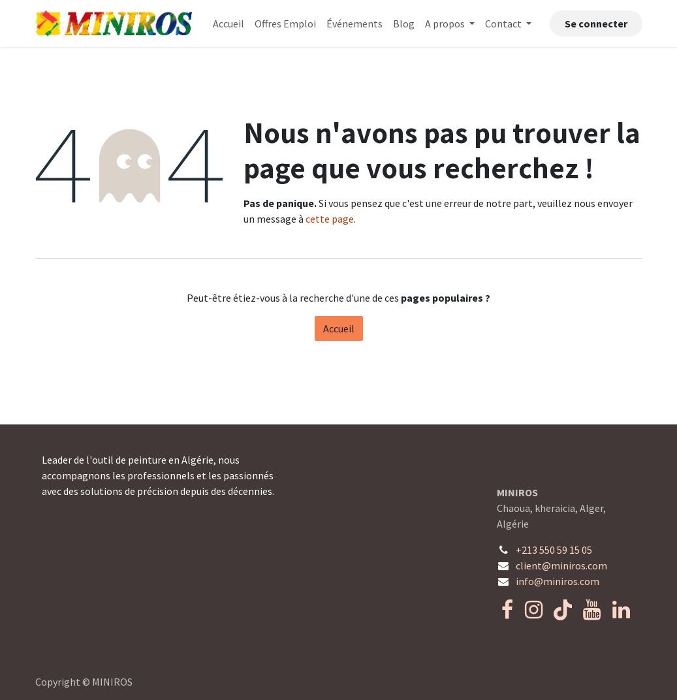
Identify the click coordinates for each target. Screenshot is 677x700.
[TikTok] (563, 610)
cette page (330, 218)
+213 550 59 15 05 (554, 549)
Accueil (338, 328)
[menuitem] (228, 23)
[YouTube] (591, 610)
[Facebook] (507, 610)
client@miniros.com (561, 565)
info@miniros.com (557, 581)
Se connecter (596, 23)
